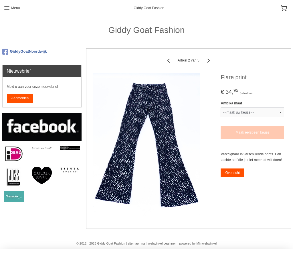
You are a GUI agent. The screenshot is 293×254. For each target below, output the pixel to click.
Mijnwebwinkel (206, 243)
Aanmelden (20, 98)
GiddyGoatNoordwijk (24, 51)
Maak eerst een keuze (252, 132)
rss (143, 243)
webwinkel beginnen (162, 243)
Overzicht (232, 172)
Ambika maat (231, 103)
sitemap (133, 243)
